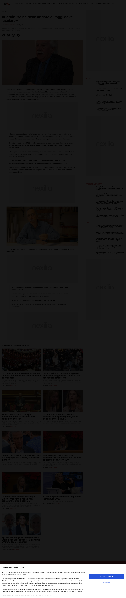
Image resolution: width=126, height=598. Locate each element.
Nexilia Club (106, 582)
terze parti (33, 578)
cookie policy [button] (21, 575)
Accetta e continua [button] (106, 576)
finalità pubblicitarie (41, 583)
